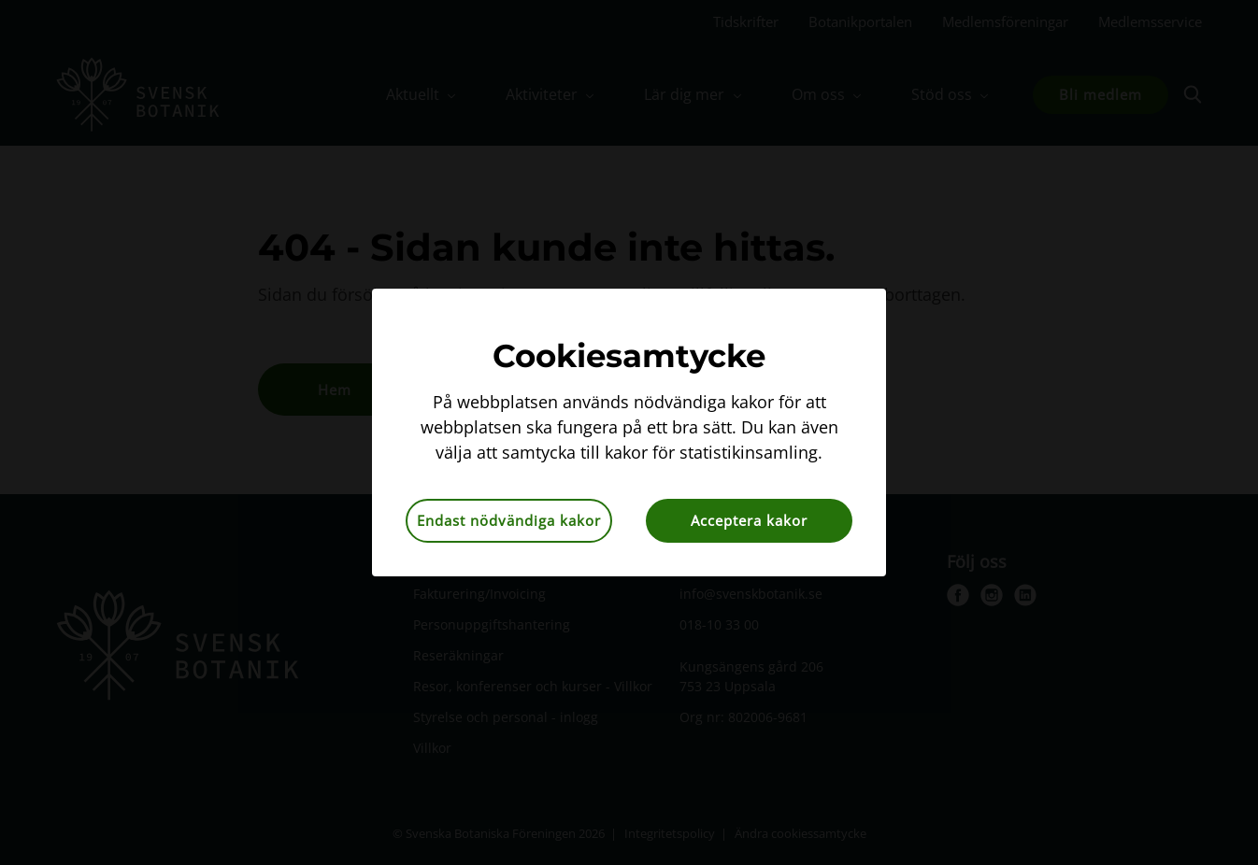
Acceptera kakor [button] (749, 520)
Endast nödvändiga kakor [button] (509, 520)
